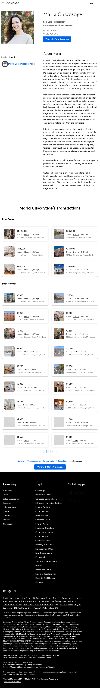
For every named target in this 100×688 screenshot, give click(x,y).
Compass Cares (42, 540)
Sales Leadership (11, 499)
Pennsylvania (48, 461)
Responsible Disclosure (24, 601)
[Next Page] (57, 451)
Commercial (40, 557)
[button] (3, 3)
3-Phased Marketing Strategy (48, 503)
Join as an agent (11, 507)
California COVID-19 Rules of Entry (38, 604)
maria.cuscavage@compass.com (58, 25)
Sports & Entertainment (46, 561)
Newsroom (8, 524)
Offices (6, 519)
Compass (21, 461)
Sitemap (39, 582)
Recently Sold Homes (45, 578)
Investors (7, 503)
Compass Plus (41, 536)
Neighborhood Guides (45, 549)
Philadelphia (61, 461)
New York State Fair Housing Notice (17, 662)
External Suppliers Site (45, 574)
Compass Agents (34, 461)
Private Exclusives (43, 494)
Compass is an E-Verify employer (50, 601)
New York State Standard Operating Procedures (22, 665)
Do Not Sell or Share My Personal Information (24, 598)
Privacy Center (69, 598)
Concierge (40, 490)
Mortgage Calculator (44, 528)
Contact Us (8, 515)
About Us (7, 490)
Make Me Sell (41, 515)
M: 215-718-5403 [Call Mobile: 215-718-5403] (50, 30)
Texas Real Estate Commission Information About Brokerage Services (31, 655)
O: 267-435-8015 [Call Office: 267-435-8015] (50, 34)
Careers (6, 511)
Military (38, 565)
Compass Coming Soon (46, 499)
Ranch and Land (43, 569)
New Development (43, 553)
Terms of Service (53, 598)
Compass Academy (44, 532)
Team (5, 494)
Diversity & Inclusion (44, 544)
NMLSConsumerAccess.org (47, 679)
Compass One (42, 511)
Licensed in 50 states (12, 682)
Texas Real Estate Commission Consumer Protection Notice (27, 658)
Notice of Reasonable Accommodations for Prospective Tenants (29, 667)
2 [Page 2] (52, 452)
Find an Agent (41, 524)
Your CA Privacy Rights (70, 604)
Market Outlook (42, 507)
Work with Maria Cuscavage (57, 39)
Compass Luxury (43, 519)
